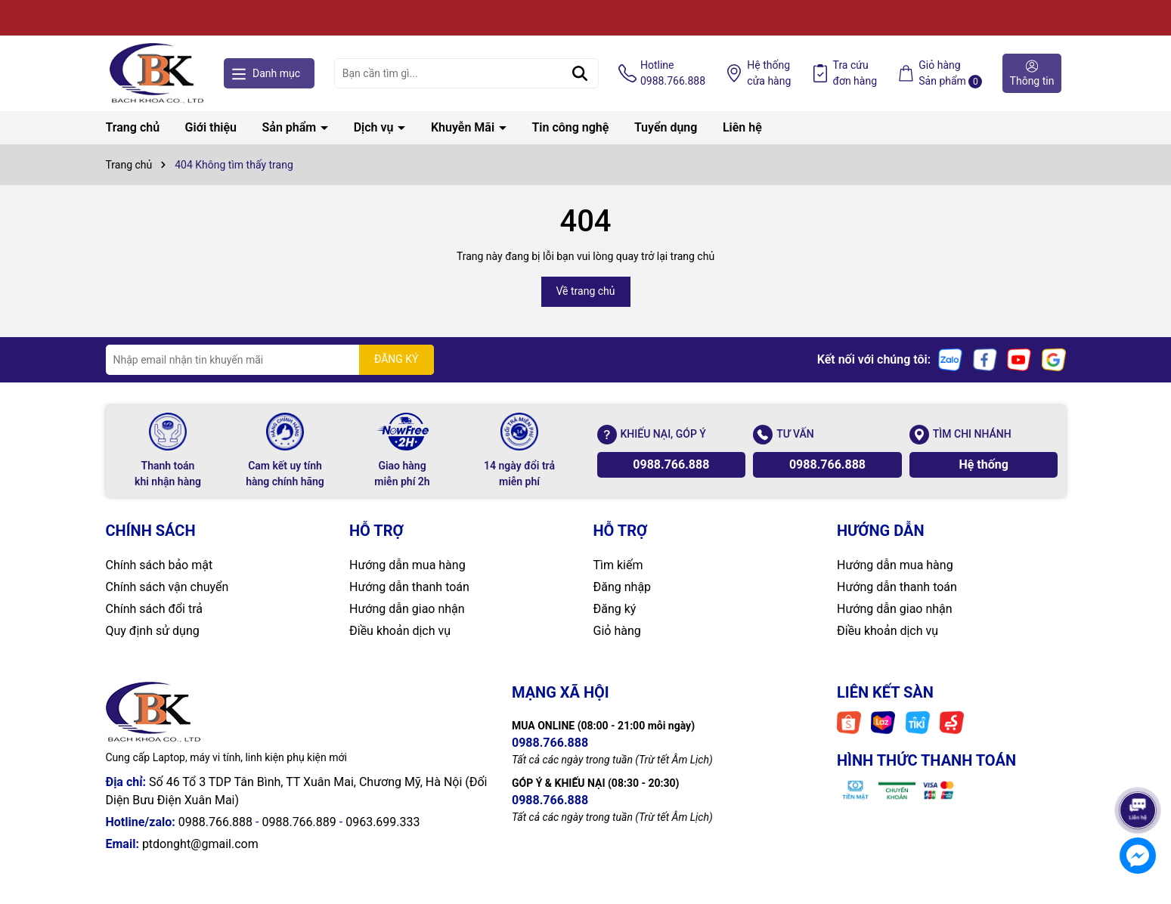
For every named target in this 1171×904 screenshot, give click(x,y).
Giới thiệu (211, 127)
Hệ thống (769, 74)
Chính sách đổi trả (154, 609)
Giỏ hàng (617, 631)
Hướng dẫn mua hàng (407, 565)
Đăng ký (615, 609)
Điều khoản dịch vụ (400, 631)
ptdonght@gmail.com (200, 844)
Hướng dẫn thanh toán (409, 587)
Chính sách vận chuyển (167, 587)
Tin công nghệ (570, 127)
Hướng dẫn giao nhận (407, 609)
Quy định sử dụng (153, 631)
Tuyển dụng (666, 127)
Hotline (672, 74)
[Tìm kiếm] (580, 73)
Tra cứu (855, 74)
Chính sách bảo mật (159, 565)
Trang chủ (133, 127)
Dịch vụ (375, 127)
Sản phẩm (291, 127)
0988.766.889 (299, 822)
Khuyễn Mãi (464, 127)
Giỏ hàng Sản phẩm (950, 73)
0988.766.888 (671, 464)
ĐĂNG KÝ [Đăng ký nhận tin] (396, 359)
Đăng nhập (622, 587)
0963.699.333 (382, 822)
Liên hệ (742, 127)
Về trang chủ (585, 291)
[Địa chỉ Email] (270, 360)
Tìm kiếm (618, 565)
